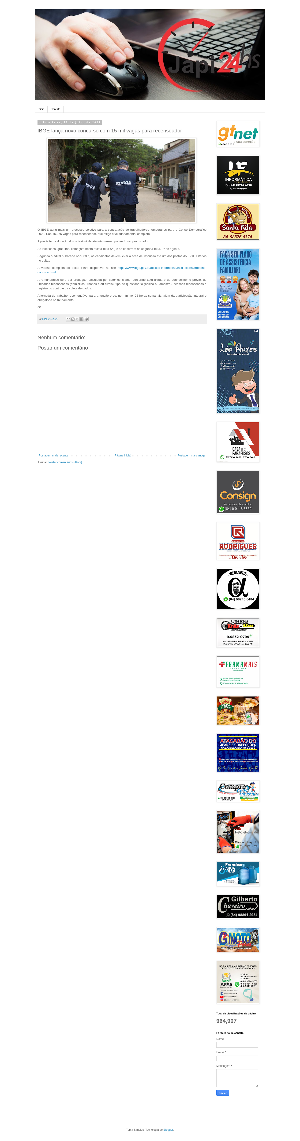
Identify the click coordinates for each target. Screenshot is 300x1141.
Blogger (168, 1129)
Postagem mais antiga (191, 455)
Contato (55, 109)
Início (41, 109)
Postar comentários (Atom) (65, 462)
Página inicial (123, 455)
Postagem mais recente (53, 455)
